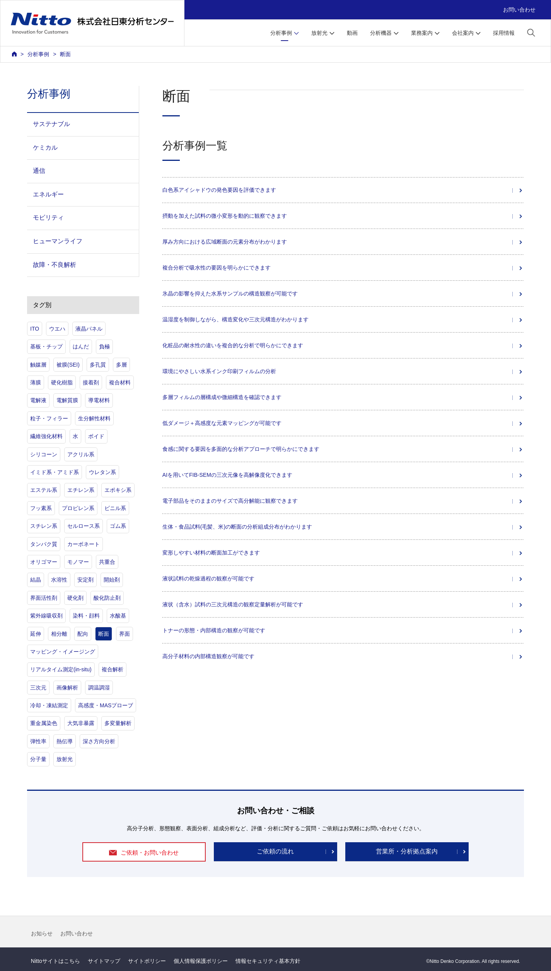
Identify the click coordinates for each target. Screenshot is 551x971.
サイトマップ (104, 961)
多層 (121, 365)
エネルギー (48, 194)
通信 (39, 170)
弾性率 (38, 741)
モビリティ (48, 217)
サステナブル (51, 124)
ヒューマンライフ (57, 241)
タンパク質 (43, 544)
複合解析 (112, 669)
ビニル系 (115, 508)
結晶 (35, 580)
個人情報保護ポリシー (201, 961)
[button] (531, 32)
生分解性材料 (94, 418)
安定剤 (85, 580)
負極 (104, 346)
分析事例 (38, 54)
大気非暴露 (80, 723)
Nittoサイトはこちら (55, 961)
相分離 (59, 634)
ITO (34, 329)
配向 (82, 634)
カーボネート (83, 544)
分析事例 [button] (281, 33)
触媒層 (38, 365)
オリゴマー (43, 562)
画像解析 (67, 687)
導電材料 (99, 400)
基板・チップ (46, 346)
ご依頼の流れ (275, 851)
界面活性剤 (43, 598)
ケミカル (45, 147)
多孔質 (98, 365)
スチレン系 (43, 526)
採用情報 (504, 33)
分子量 (38, 759)
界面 (124, 634)
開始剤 (112, 580)
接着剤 (91, 382)
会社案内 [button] (463, 33)
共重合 (107, 562)
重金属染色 (43, 723)
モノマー (78, 562)
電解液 (38, 400)
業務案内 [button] (422, 33)
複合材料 (120, 382)
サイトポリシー (147, 961)
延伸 (35, 634)
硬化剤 (75, 598)
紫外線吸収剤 (46, 616)
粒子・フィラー (49, 418)
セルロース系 (83, 526)
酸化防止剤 (107, 598)
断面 (103, 634)
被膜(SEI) (68, 365)
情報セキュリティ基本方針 (267, 961)
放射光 (64, 759)
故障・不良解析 (54, 264)
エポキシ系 (117, 490)
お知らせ (42, 933)
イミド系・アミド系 (54, 472)
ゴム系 (118, 526)
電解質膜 (67, 400)
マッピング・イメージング (62, 651)
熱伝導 (64, 741)
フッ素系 (41, 508)
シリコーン (43, 454)
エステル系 (43, 490)
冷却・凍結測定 (49, 705)
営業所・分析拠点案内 (407, 851)
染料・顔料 (86, 616)
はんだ (81, 346)
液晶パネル (88, 329)
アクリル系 (80, 454)
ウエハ (57, 329)
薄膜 (35, 382)
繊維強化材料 (46, 436)
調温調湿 (99, 687)
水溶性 (59, 580)
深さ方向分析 (99, 741)
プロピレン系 (78, 508)
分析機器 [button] (381, 33)
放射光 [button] (319, 33)
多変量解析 (117, 723)
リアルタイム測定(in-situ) (61, 669)
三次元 (38, 687)
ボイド (96, 436)
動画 (352, 33)
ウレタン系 (102, 472)
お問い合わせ (519, 10)
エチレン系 (80, 490)
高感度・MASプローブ (105, 705)
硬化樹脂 (62, 382)
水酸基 (118, 616)
